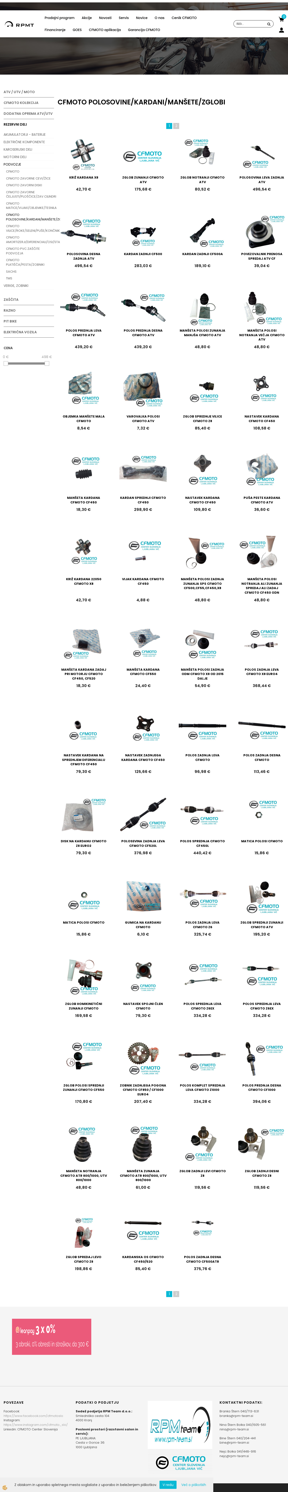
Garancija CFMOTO (144, 29)
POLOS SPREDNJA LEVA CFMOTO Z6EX (202, 1006)
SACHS (11, 271)
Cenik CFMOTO (184, 17)
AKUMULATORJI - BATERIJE (25, 134)
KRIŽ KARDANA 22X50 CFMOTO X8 (83, 581)
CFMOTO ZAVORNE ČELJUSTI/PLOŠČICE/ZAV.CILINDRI (30, 194)
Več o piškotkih (193, 1484)
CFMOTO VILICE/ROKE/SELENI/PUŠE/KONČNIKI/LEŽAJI (30, 228)
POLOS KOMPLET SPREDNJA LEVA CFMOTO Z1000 (202, 1087)
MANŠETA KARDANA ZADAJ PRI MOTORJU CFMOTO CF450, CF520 (83, 674)
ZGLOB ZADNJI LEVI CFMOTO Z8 (202, 1173)
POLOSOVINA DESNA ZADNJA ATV (83, 256)
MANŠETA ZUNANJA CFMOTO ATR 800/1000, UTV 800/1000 (143, 1175)
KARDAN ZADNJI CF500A (202, 254)
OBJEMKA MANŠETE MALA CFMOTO (84, 418)
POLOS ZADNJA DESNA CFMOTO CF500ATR (202, 1259)
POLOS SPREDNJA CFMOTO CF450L (202, 843)
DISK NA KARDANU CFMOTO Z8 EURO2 (83, 843)
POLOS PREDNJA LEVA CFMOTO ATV (84, 332)
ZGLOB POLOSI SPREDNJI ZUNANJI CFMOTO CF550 (83, 1087)
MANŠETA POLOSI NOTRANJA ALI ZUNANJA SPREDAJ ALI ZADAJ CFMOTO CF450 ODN (261, 586)
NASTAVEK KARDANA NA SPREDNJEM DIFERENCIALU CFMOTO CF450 (83, 759)
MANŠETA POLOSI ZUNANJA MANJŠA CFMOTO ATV (202, 332)
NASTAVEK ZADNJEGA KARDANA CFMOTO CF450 (143, 757)
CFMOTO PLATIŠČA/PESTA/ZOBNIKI (25, 262)
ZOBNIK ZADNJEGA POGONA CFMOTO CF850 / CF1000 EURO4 (143, 1090)
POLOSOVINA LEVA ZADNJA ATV (261, 179)
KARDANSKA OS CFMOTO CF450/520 (143, 1259)
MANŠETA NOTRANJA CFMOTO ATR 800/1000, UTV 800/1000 (83, 1175)
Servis (124, 17)
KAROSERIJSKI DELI (18, 149)
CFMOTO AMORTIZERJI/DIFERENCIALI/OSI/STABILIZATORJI (30, 239)
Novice (141, 17)
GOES (77, 29)
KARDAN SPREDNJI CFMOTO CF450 (143, 500)
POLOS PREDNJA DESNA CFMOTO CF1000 (261, 1087)
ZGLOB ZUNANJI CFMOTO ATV (143, 179)
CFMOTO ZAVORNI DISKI (24, 185)
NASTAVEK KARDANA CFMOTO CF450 (262, 418)
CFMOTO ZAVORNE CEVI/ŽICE (28, 178)
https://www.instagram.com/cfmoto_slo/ (36, 1424)
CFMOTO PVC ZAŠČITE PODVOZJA (23, 251)
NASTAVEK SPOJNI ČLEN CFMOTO (143, 1006)
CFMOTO (12, 171)
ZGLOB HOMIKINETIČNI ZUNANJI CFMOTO (83, 1006)
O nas (160, 17)
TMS (9, 278)
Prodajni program (59, 17)
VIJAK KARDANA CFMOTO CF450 (143, 581)
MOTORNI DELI (15, 156)
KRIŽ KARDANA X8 (83, 177)
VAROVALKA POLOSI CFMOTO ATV (143, 418)
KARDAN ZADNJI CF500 (143, 254)
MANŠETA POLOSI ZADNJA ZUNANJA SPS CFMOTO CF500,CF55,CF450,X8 (202, 583)
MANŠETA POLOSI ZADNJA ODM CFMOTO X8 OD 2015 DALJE (202, 674)
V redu (168, 1484)
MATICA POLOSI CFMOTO (262, 841)
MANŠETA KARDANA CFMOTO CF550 (143, 671)
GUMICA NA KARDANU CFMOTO (143, 924)
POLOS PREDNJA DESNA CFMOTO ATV (143, 332)
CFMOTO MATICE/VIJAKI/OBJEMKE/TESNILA (30, 205)
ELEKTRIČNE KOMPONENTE (24, 142)
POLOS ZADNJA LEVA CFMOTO (202, 757)
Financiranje (55, 29)
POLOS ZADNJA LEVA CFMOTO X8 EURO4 (262, 671)
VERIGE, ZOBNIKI (16, 285)
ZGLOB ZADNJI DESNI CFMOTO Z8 (262, 1173)
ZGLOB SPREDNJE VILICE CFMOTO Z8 (202, 418)
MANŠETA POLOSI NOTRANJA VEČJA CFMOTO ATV (262, 335)
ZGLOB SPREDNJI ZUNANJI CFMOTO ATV (261, 924)
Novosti (105, 17)
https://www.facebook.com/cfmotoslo (33, 1416)
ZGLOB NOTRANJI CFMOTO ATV (202, 179)
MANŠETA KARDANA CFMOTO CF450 (83, 500)
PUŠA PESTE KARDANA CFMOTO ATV (262, 500)
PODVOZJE (12, 164)
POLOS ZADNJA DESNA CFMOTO (262, 757)
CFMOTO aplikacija (105, 29)
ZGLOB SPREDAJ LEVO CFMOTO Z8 (83, 1259)
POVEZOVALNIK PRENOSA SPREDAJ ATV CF (261, 256)
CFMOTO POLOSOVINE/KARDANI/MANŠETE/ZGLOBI (30, 217)
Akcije (87, 17)
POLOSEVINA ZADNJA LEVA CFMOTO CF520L (143, 843)
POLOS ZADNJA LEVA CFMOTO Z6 (202, 924)
